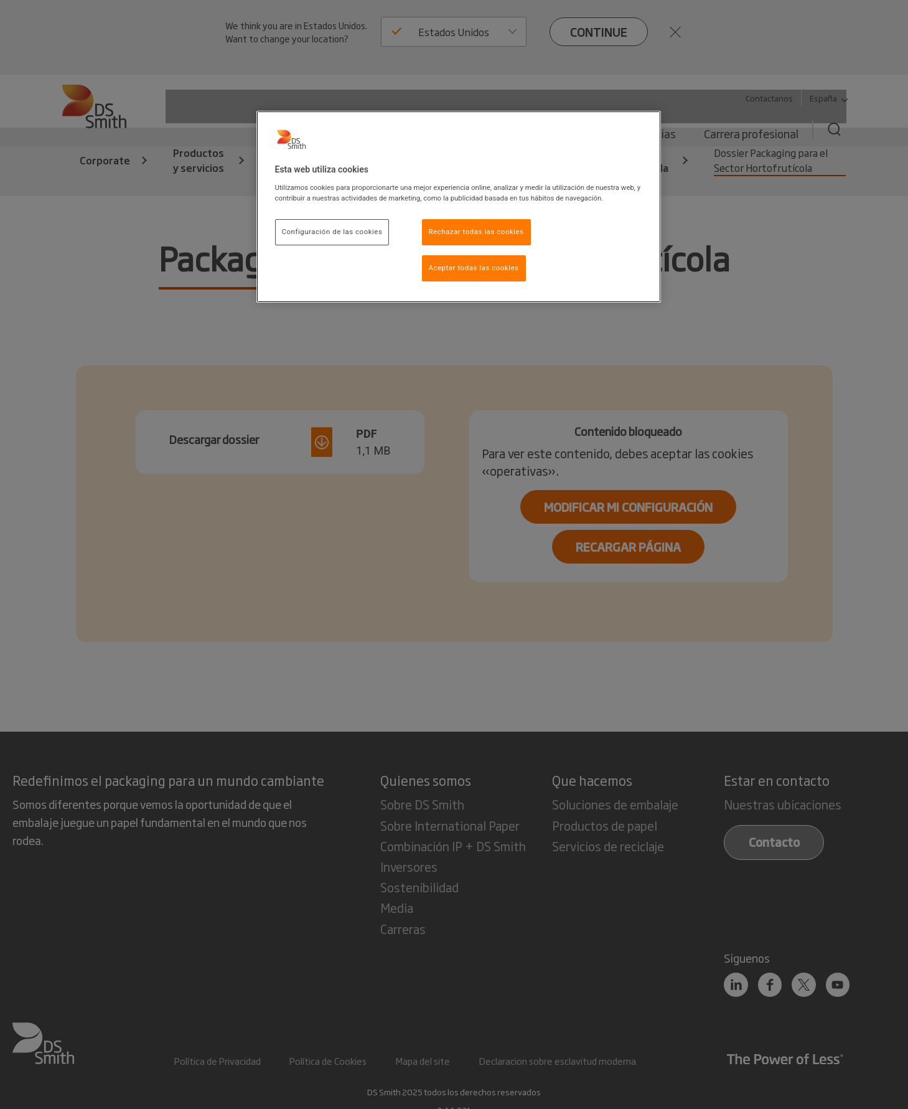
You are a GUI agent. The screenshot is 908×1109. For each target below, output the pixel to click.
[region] (458, 207)
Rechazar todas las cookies (476, 231)
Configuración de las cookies (332, 231)
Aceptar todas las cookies (474, 267)
